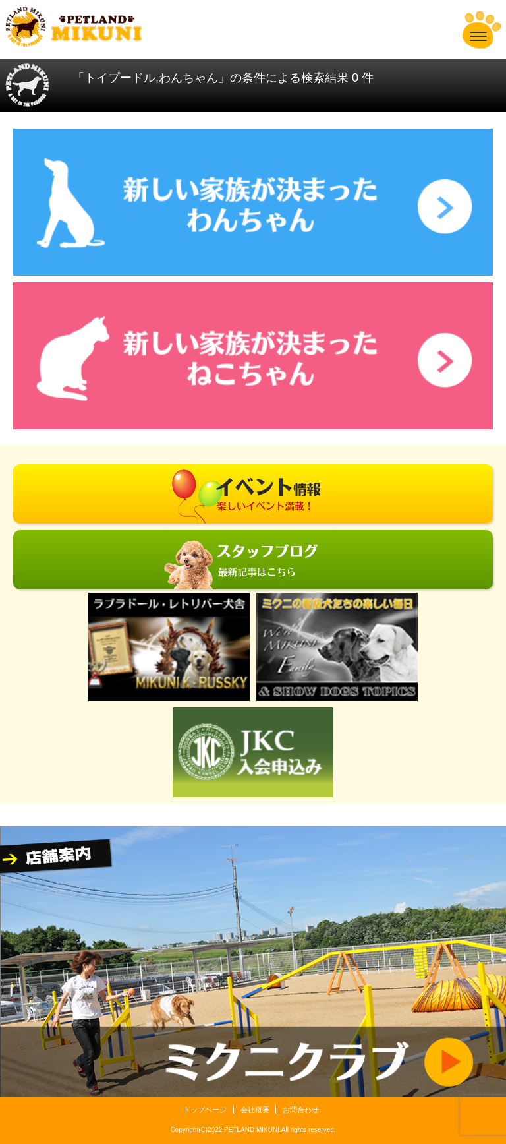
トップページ (205, 1110)
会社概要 (254, 1110)
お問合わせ (301, 1110)
